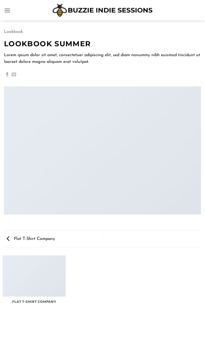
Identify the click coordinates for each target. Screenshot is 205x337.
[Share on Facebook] (7, 74)
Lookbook (13, 32)
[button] (7, 10)
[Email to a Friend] (14, 74)
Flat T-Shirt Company (31, 239)
